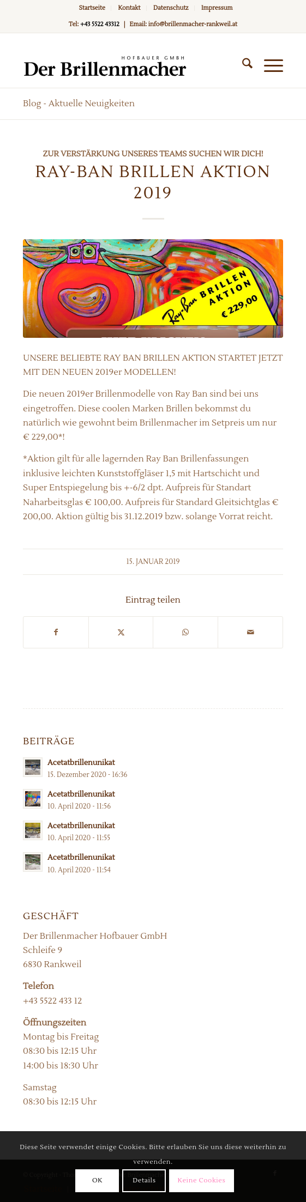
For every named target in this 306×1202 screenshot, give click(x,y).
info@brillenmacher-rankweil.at (192, 24)
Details (144, 1180)
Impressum (216, 8)
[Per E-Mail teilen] (250, 632)
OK (97, 1180)
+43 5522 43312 (99, 24)
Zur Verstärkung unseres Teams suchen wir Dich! (153, 154)
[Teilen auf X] (121, 632)
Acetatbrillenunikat (81, 762)
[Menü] (268, 66)
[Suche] (242, 66)
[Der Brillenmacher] (127, 66)
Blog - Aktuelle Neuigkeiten (79, 103)
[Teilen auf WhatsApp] (185, 632)
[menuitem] (92, 8)
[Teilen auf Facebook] (55, 632)
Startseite (92, 8)
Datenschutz (170, 8)
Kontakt (129, 8)
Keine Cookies (202, 1180)
